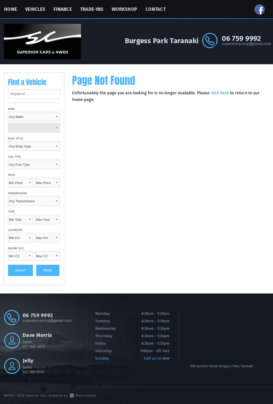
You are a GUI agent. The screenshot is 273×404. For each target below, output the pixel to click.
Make (11, 109)
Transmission (17, 193)
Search (20, 270)
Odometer (15, 230)
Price (11, 175)
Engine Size (16, 248)
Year (11, 211)
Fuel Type (14, 157)
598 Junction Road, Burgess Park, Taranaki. (222, 366)
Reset (47, 270)
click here (219, 92)
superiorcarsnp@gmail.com (245, 43)
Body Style (15, 138)
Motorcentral (83, 395)
